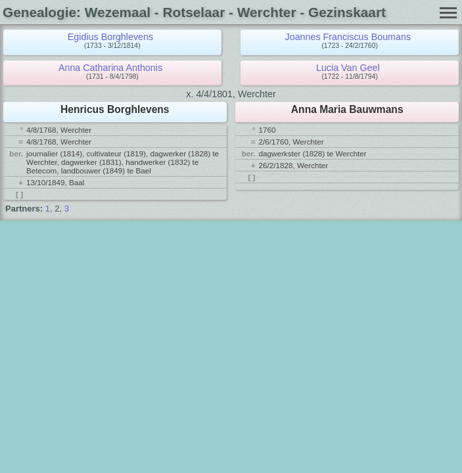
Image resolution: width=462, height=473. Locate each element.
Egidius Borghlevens (110, 37)
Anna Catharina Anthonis (110, 67)
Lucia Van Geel (348, 67)
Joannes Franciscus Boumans (348, 37)
